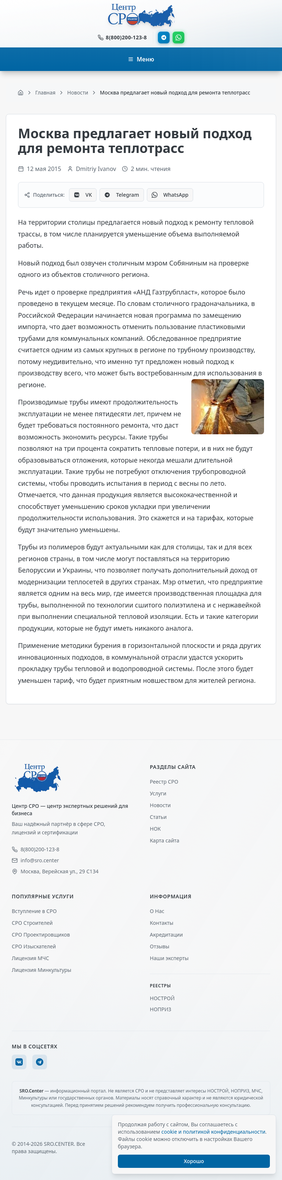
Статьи (158, 816)
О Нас (157, 911)
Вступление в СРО (34, 911)
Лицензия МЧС (30, 958)
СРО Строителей (32, 922)
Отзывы (159, 946)
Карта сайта (164, 840)
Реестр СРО (164, 781)
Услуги (158, 793)
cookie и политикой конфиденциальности (213, 1131)
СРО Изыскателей (34, 946)
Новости (160, 805)
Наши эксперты (169, 958)
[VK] (19, 1062)
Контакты (161, 922)
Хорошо (194, 1161)
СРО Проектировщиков (41, 934)
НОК (155, 828)
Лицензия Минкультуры (41, 969)
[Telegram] (39, 1062)
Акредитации (166, 934)
